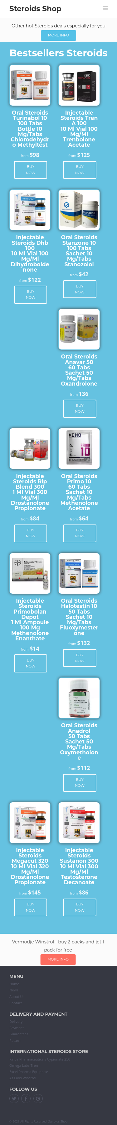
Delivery (15, 1021)
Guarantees (18, 1034)
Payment (16, 1027)
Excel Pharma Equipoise (28, 1071)
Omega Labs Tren (23, 1065)
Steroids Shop (35, 8)
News (13, 990)
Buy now (31, 169)
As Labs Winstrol (22, 1077)
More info (58, 35)
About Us (16, 996)
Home (14, 983)
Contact (15, 1002)
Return (14, 1040)
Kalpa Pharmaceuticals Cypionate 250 (39, 1059)
